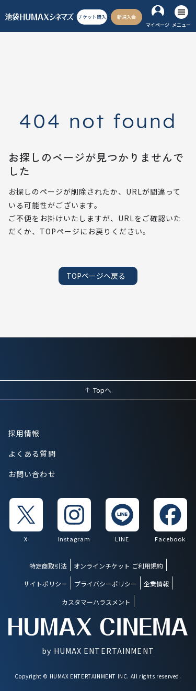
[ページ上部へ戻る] (98, 390)
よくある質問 (32, 453)
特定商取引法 (48, 565)
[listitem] (26, 520)
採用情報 (24, 433)
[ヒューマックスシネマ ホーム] (39, 16)
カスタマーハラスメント (96, 601)
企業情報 (156, 583)
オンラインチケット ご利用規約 (118, 565)
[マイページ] (157, 16)
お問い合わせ (32, 474)
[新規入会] (126, 17)
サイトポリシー (45, 583)
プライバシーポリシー (105, 583)
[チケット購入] (92, 17)
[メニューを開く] (181, 17)
